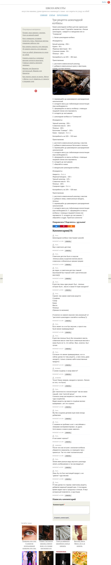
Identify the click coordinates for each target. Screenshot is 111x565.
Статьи (52, 15)
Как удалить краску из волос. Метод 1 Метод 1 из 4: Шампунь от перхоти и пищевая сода (35, 79)
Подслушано (62, 15)
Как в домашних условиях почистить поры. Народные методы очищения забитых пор (35, 41)
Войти (104, 2)
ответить (68, 241)
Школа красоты (55, 8)
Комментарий (59, 504)
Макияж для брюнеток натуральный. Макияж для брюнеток (32, 71)
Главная (43, 15)
